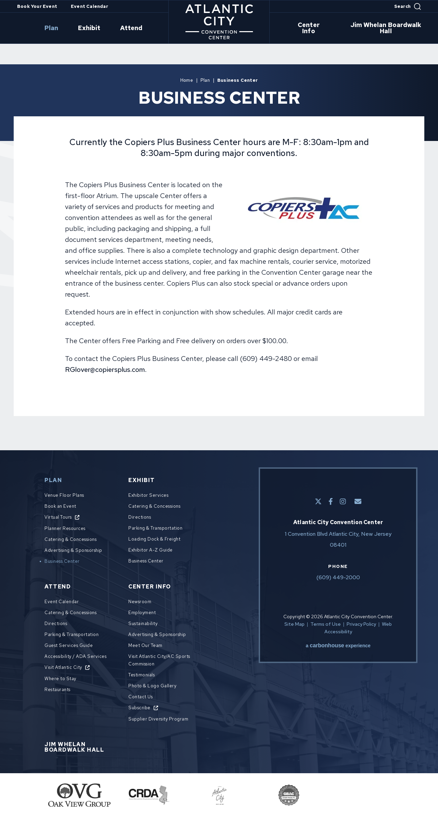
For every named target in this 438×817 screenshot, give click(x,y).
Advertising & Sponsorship (73, 550)
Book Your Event (37, 6)
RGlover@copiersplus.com (105, 369)
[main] (219, 238)
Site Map (294, 624)
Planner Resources (65, 528)
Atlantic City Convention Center (219, 21)
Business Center (62, 561)
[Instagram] (343, 501)
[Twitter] (318, 501)
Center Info (307, 28)
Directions (139, 517)
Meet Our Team (145, 645)
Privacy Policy (361, 624)
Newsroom (139, 602)
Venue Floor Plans (64, 495)
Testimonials (141, 675)
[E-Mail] (358, 501)
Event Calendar (89, 6)
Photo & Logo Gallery (152, 686)
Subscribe (139, 708)
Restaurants (57, 689)
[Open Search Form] (407, 6)
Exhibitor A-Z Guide (150, 550)
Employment (142, 612)
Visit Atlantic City (63, 667)
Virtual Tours (58, 517)
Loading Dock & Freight (154, 539)
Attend (137, 28)
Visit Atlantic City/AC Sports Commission (159, 660)
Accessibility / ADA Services (75, 656)
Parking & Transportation (155, 528)
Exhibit (103, 28)
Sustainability (142, 623)
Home (186, 80)
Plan (74, 28)
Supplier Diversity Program (158, 719)
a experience (338, 645)
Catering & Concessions (70, 539)
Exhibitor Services (148, 495)
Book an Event (60, 506)
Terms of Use (325, 624)
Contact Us (140, 697)
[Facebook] (330, 501)
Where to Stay (60, 679)
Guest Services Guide (68, 645)
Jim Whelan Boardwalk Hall (374, 28)
